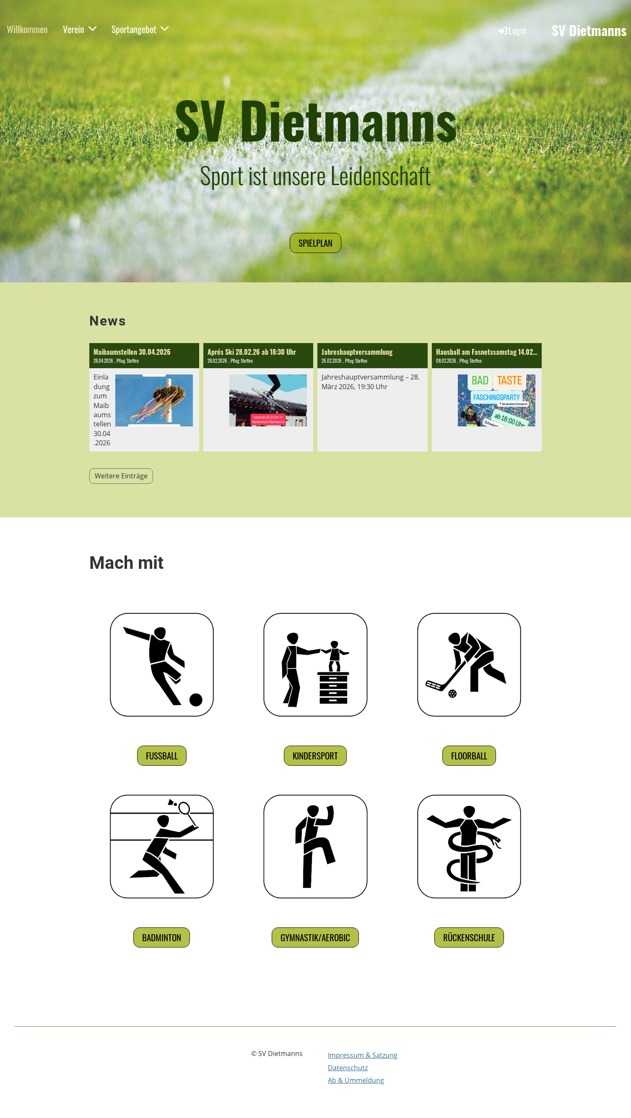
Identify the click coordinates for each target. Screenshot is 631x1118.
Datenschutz (348, 1067)
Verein (79, 29)
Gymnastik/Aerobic (315, 937)
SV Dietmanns (589, 30)
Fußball (162, 755)
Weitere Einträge (121, 475)
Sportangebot (140, 29)
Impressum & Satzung (362, 1055)
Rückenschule (469, 937)
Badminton (161, 937)
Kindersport (315, 755)
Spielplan (315, 242)
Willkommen (27, 29)
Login (512, 30)
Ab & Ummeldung (356, 1080)
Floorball (469, 755)
